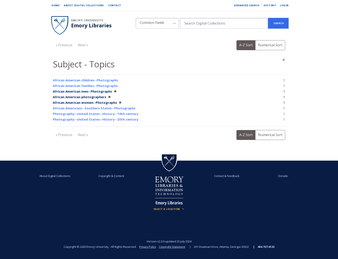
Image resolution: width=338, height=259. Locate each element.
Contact (114, 5)
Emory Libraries (91, 25)
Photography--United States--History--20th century (95, 119)
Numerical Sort (270, 45)
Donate (280, 176)
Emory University (87, 20)
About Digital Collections (84, 5)
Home (55, 5)
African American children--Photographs (85, 80)
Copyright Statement (172, 247)
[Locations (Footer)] (169, 209)
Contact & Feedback (225, 176)
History (270, 5)
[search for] (223, 23)
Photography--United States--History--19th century (95, 114)
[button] (157, 23)
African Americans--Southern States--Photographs (94, 108)
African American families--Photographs (85, 86)
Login (284, 5)
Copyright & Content (112, 176)
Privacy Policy (147, 247)
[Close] (284, 60)
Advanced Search (246, 5)
